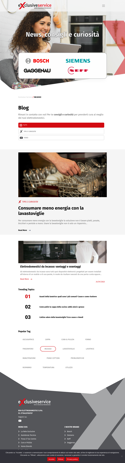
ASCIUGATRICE (28, 339)
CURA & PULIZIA (67, 339)
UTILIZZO (69, 367)
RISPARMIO (27, 367)
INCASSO (48, 349)
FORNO (88, 339)
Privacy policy (72, 459)
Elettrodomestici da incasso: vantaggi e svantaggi (50, 266)
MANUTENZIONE (29, 358)
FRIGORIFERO (28, 349)
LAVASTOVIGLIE (69, 349)
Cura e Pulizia (26, 443)
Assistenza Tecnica (28, 435)
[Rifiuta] (122, 456)
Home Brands (26, 446)
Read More (24, 230)
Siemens (70, 435)
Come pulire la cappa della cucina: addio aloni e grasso (61, 307)
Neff (69, 439)
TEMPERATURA (48, 367)
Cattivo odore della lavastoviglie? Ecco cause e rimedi (61, 317)
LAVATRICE (90, 349)
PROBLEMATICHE (77, 358)
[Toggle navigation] (103, 6)
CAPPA (47, 339)
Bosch (69, 431)
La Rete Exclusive (28, 431)
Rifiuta (60, 459)
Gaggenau (71, 443)
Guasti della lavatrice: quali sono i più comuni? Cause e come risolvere (68, 297)
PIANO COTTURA (53, 358)
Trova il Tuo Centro (28, 439)
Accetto (51, 459)
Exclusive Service (25, 97)
